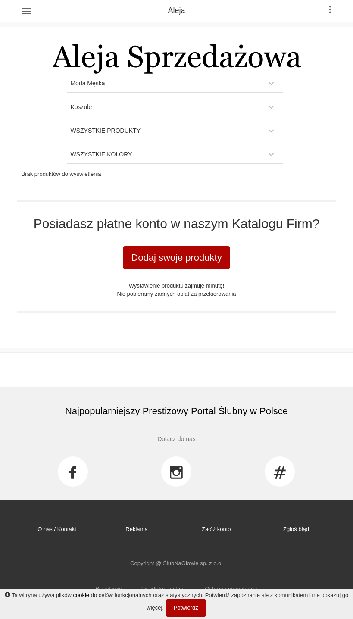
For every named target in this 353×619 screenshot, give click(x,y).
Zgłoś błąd (296, 529)
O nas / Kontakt (56, 529)
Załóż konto (216, 529)
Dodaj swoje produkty (176, 257)
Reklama (136, 529)
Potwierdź (186, 607)
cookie (81, 595)
